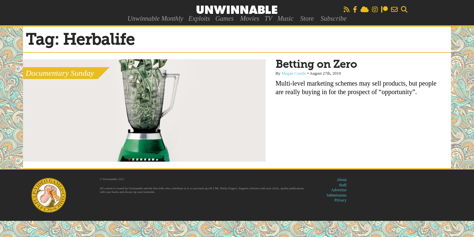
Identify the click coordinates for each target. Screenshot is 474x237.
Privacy (340, 200)
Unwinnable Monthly (155, 18)
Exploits (199, 18)
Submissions (337, 195)
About (342, 179)
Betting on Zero (316, 65)
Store (307, 18)
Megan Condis (293, 73)
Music (285, 18)
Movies (249, 18)
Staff (343, 185)
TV (268, 18)
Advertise (339, 190)
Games (224, 18)
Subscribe (334, 18)
